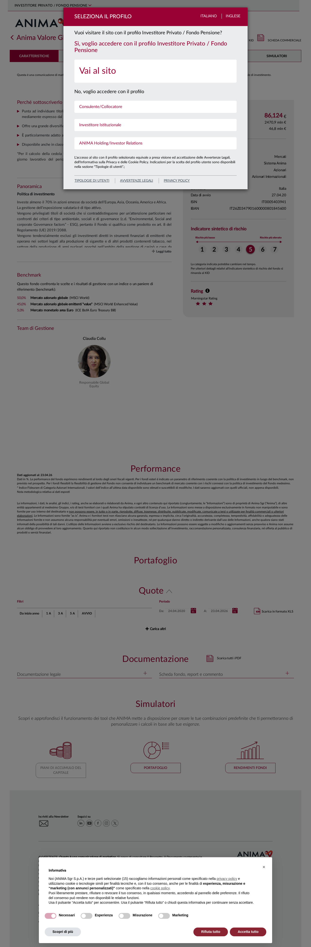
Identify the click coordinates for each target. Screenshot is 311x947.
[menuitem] (155, 71)
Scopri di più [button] (62, 932)
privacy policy (177, 180)
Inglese (233, 16)
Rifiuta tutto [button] (210, 932)
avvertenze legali (136, 180)
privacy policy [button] (227, 879)
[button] (264, 867)
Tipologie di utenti (92, 180)
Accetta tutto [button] (248, 932)
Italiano (208, 16)
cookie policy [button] (160, 888)
